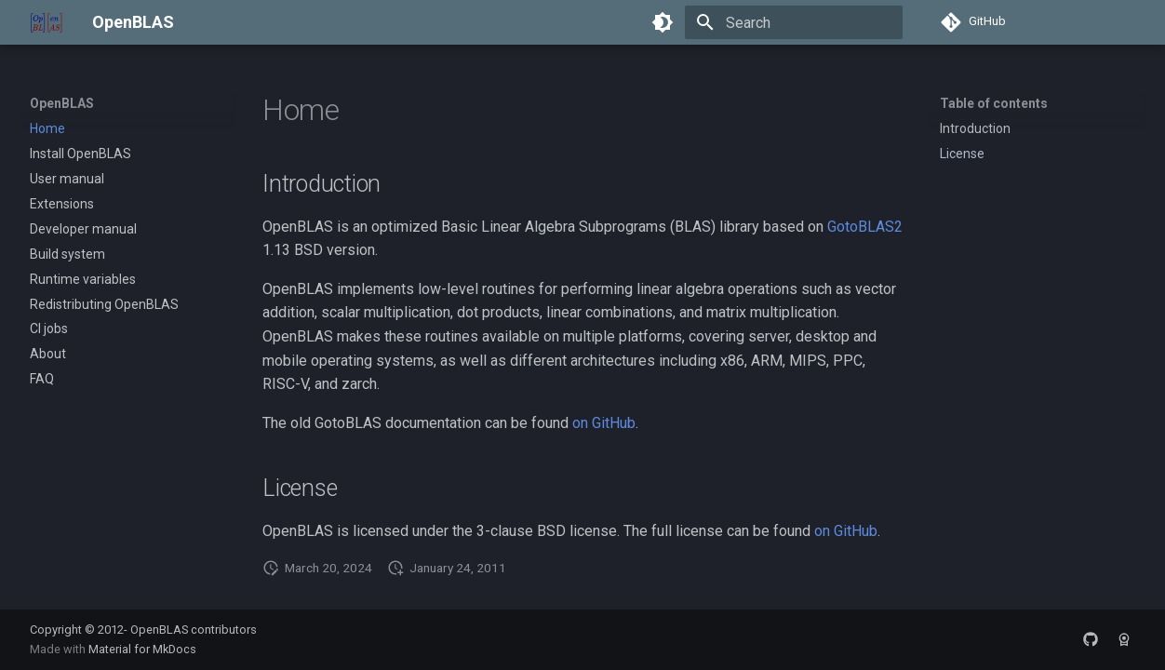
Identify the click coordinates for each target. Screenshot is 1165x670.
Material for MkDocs (142, 649)
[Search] (794, 22)
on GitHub (604, 423)
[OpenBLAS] (46, 22)
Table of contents (994, 103)
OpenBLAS (62, 103)
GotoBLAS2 (865, 226)
